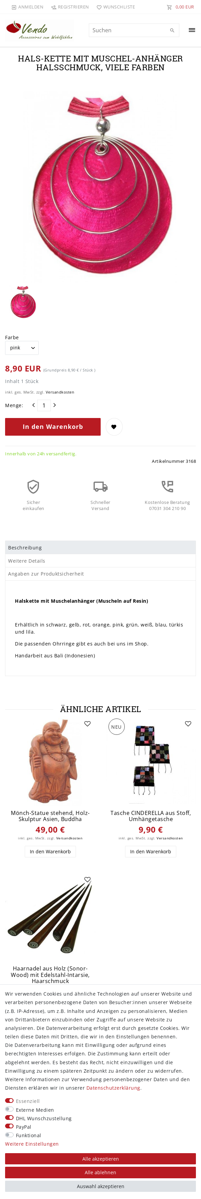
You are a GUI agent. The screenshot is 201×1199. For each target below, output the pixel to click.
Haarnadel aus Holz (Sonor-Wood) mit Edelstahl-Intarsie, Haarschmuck (50, 974)
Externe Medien (35, 1110)
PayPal (24, 1127)
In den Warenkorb (53, 426)
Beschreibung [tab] (25, 547)
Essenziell (28, 1101)
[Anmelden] (27, 7)
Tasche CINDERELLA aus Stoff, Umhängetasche (150, 816)
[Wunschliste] (114, 7)
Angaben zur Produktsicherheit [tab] (46, 573)
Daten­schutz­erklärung (113, 1088)
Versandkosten (60, 392)
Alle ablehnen (100, 1172)
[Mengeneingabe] (44, 405)
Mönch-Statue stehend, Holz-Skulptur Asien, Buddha (50, 816)
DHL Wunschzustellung (44, 1118)
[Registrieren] (70, 7)
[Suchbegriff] (134, 30)
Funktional (28, 1135)
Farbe (12, 337)
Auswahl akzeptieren (100, 1186)
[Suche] (172, 30)
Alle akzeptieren (100, 1159)
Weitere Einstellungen (32, 1144)
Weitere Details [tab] (26, 561)
